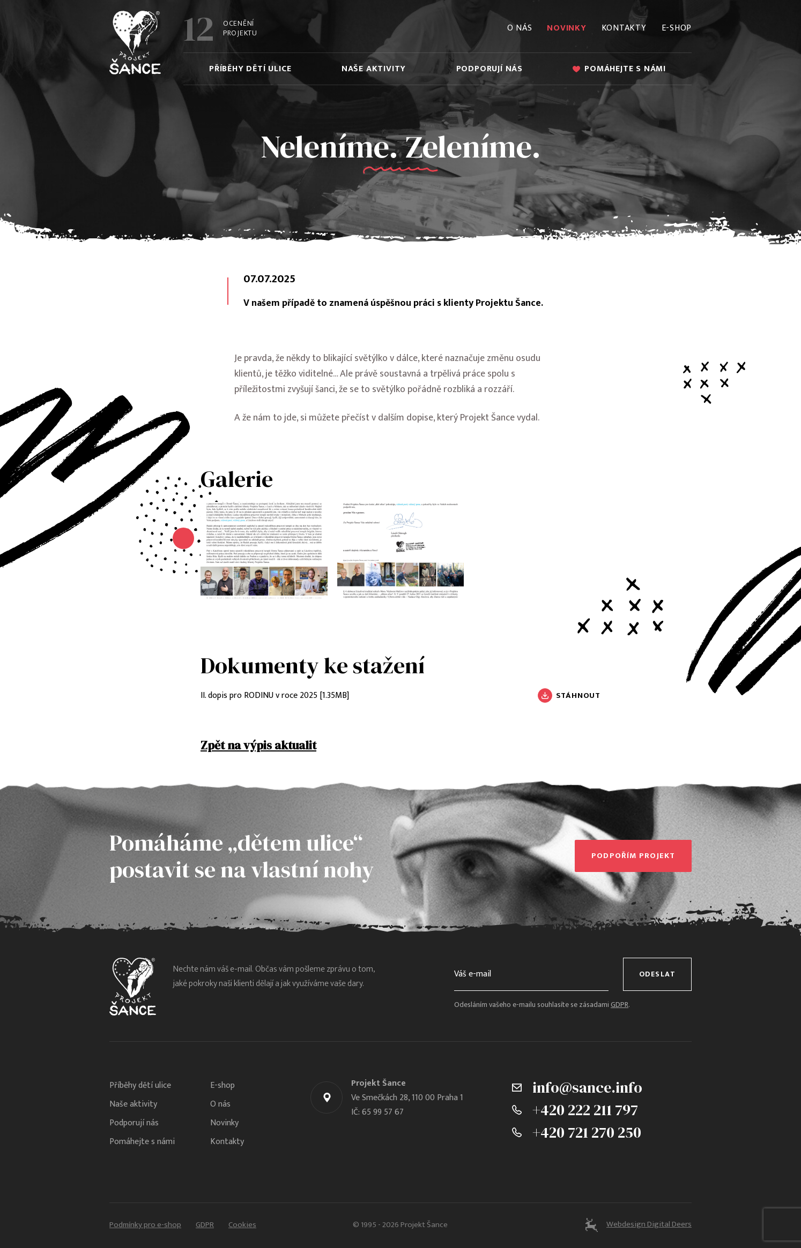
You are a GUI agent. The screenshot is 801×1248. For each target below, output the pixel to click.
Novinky (566, 28)
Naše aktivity (374, 69)
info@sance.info (587, 1087)
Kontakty (624, 28)
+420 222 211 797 (585, 1110)
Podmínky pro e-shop (145, 1225)
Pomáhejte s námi (619, 69)
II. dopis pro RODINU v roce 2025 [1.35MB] (275, 695)
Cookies (242, 1225)
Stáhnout (578, 695)
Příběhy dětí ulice (250, 69)
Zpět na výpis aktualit (258, 745)
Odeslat (657, 974)
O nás (519, 28)
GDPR (619, 1004)
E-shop (677, 28)
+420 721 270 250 (586, 1132)
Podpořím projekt (633, 855)
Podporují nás (489, 69)
